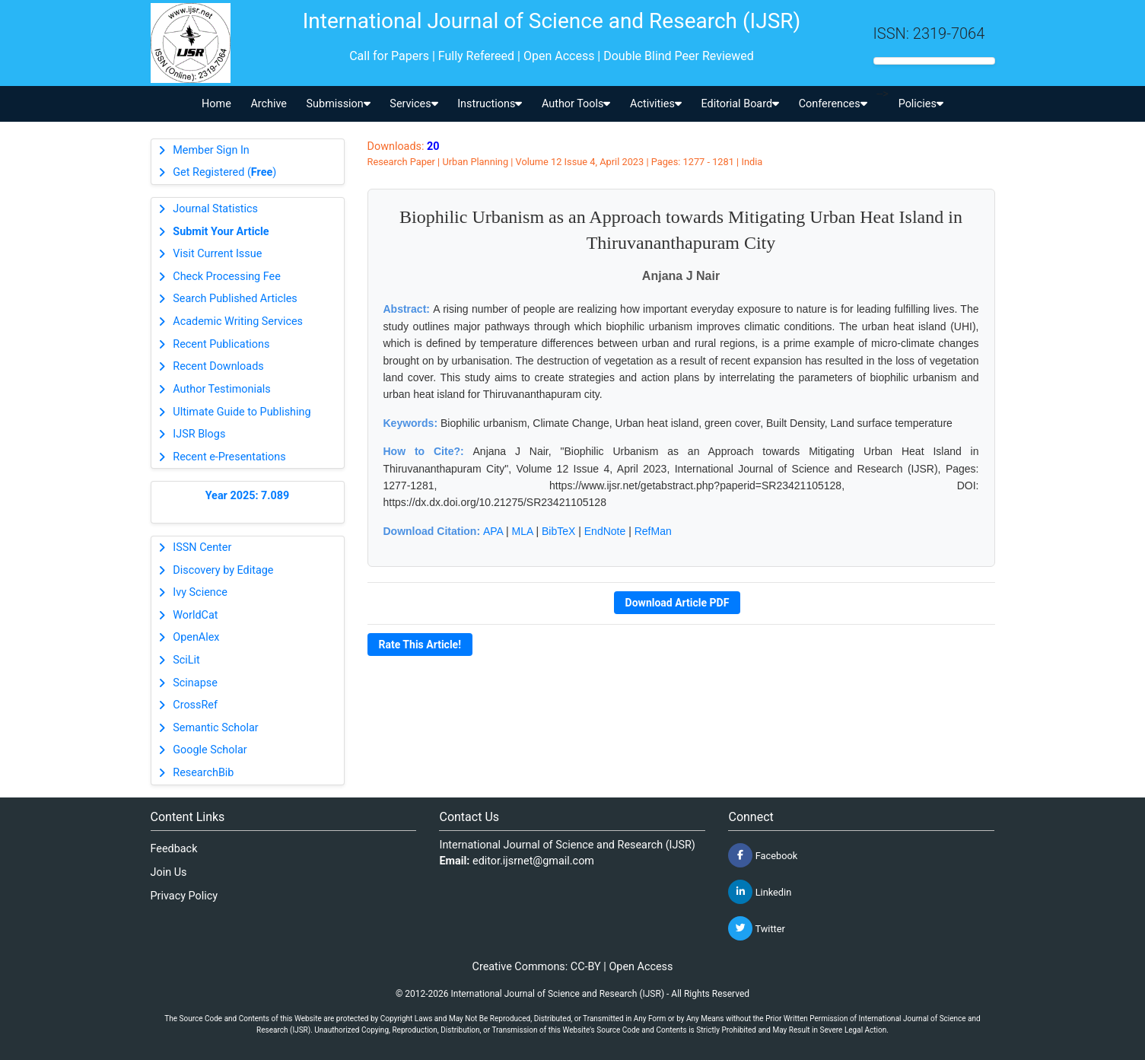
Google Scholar (209, 749)
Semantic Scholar (215, 727)
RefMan (653, 531)
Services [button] (413, 103)
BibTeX (558, 531)
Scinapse (195, 682)
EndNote (604, 531)
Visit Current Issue (217, 253)
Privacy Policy (184, 896)
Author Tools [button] (576, 103)
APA (493, 531)
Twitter (756, 928)
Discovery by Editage (223, 570)
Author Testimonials (221, 389)
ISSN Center (202, 547)
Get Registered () (224, 172)
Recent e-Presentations (229, 456)
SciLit (186, 660)
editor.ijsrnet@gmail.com (533, 861)
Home (216, 103)
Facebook (762, 855)
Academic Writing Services (238, 321)
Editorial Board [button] (740, 103)
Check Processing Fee (227, 276)
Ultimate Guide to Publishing (241, 412)
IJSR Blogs (199, 434)
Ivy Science (200, 592)
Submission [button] (339, 103)
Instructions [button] (489, 103)
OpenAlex (196, 637)
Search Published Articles (235, 298)
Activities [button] (656, 103)
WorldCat (195, 615)
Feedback (174, 848)
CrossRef (195, 705)
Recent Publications (221, 344)
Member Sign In (211, 150)
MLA (522, 531)
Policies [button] (921, 103)
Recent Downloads (218, 366)
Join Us (169, 872)
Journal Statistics (215, 208)
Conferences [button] (833, 103)
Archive (268, 103)
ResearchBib (203, 772)
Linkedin (759, 892)
